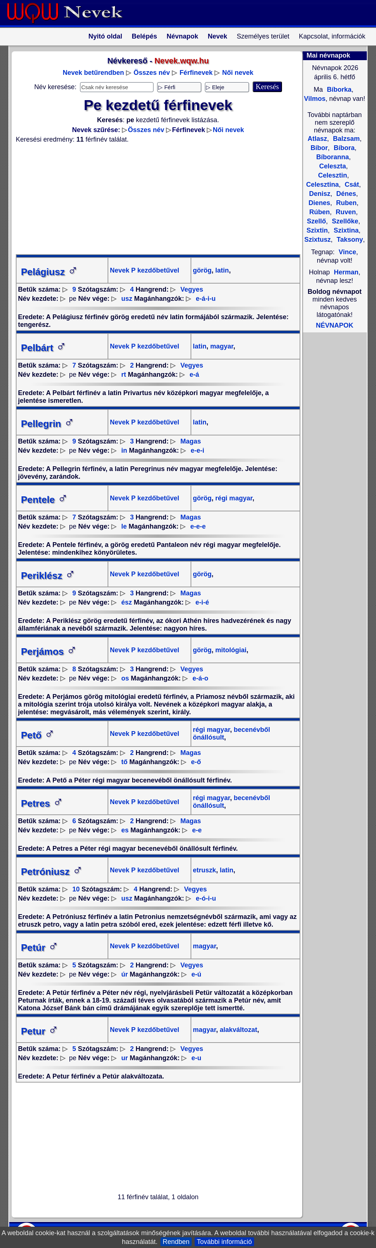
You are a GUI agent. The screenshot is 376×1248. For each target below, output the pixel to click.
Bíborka (338, 89)
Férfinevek (196, 72)
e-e (197, 830)
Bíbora (343, 148)
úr (124, 974)
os (125, 678)
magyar (220, 346)
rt (123, 374)
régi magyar (232, 498)
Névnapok (182, 36)
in (124, 450)
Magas (190, 441)
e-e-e (198, 526)
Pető (38, 735)
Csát (351, 184)
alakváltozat (237, 1029)
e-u (196, 1058)
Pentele (44, 500)
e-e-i (197, 450)
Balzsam (345, 138)
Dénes (345, 193)
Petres (42, 803)
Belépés (144, 36)
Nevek (217, 36)
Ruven (345, 212)
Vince (347, 252)
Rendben (176, 1241)
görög (202, 270)
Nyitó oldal (105, 36)
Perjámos (49, 651)
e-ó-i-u (206, 898)
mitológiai (229, 650)
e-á (194, 374)
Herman (346, 272)
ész (126, 602)
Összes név (152, 72)
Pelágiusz (49, 272)
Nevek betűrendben (93, 72)
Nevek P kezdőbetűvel (144, 270)
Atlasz (317, 138)
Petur (40, 1031)
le (124, 526)
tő (124, 762)
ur (124, 1058)
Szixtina (345, 230)
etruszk (204, 870)
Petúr (40, 947)
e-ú (196, 974)
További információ (224, 1241)
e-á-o (200, 678)
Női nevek (237, 72)
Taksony (349, 239)
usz (126, 298)
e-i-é (202, 602)
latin (221, 270)
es (125, 830)
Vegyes (191, 289)
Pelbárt (43, 348)
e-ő (196, 762)
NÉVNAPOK (334, 325)
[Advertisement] (153, 198)
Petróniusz (52, 871)
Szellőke (344, 221)
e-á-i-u (206, 298)
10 (76, 889)
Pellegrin (48, 424)
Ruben (345, 203)
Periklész (48, 575)
